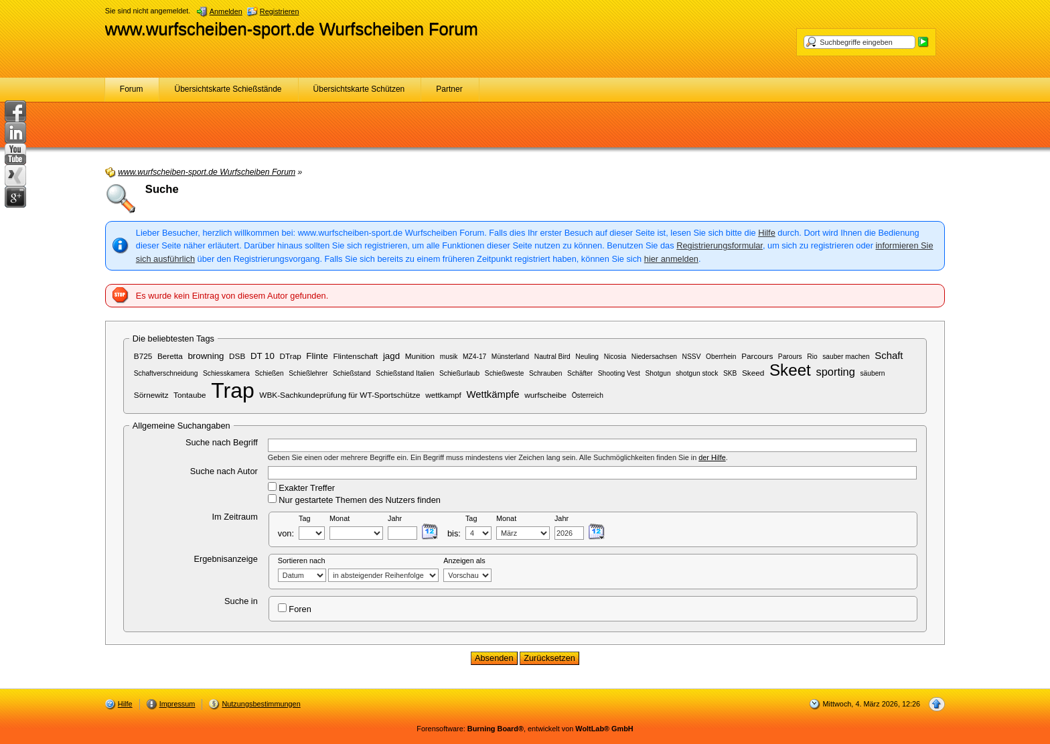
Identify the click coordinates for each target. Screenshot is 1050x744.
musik (449, 356)
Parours (790, 356)
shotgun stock (697, 373)
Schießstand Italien (405, 373)
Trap (232, 390)
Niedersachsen (654, 356)
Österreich (587, 395)
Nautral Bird (552, 356)
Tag (305, 518)
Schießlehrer (308, 373)
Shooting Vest (619, 373)
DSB (237, 356)
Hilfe (766, 233)
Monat (339, 518)
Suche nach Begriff (221, 442)
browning (206, 356)
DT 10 (262, 356)
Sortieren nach (301, 560)
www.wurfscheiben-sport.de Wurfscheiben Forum (291, 28)
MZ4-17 (474, 356)
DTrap (290, 356)
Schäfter (580, 373)
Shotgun (657, 373)
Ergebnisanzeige (225, 559)
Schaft (889, 355)
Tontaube (189, 394)
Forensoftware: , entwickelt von (525, 729)
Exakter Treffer (301, 487)
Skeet (790, 370)
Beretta (170, 356)
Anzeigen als (464, 560)
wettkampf (443, 394)
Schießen (268, 373)
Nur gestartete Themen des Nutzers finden (354, 499)
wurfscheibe (545, 394)
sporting (835, 372)
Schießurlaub (459, 373)
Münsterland (510, 356)
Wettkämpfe (492, 394)
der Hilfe (712, 457)
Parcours (757, 356)
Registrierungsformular (719, 245)
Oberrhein (721, 356)
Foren (294, 608)
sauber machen (846, 356)
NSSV (691, 356)
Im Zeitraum (235, 517)
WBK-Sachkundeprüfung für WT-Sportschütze (339, 394)
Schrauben (545, 373)
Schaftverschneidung (166, 373)
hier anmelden (671, 259)
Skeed (753, 372)
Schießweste (504, 373)
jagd (391, 356)
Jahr (395, 518)
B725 (143, 356)
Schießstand (352, 373)
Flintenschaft (355, 356)
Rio (812, 356)
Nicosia (615, 356)
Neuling (587, 356)
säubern (872, 373)
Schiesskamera (226, 373)
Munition (420, 356)
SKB (730, 373)
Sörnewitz (151, 394)
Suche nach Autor (224, 471)
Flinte (317, 356)
